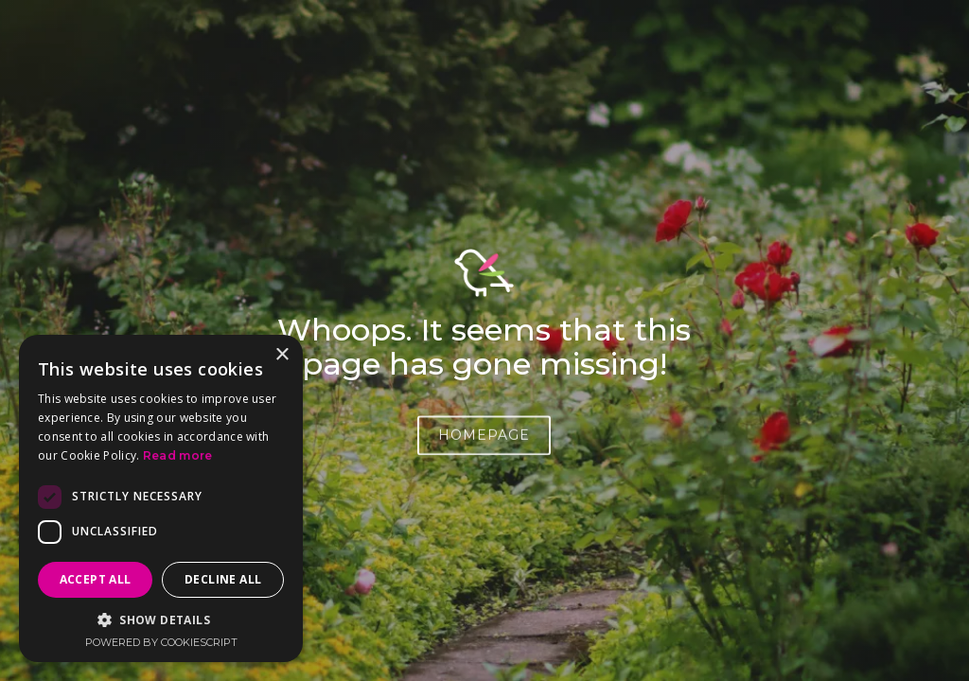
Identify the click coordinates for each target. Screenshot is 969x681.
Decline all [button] (223, 579)
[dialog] (161, 498)
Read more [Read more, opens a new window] (178, 455)
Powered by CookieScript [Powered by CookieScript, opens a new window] (161, 642)
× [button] (281, 355)
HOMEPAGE (484, 440)
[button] (161, 620)
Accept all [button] (96, 579)
